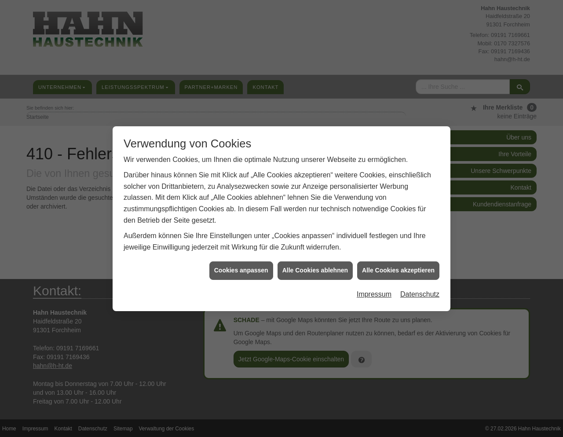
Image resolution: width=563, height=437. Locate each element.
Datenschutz (419, 293)
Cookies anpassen (241, 268)
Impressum (374, 293)
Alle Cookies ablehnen (315, 268)
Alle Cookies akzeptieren (398, 268)
